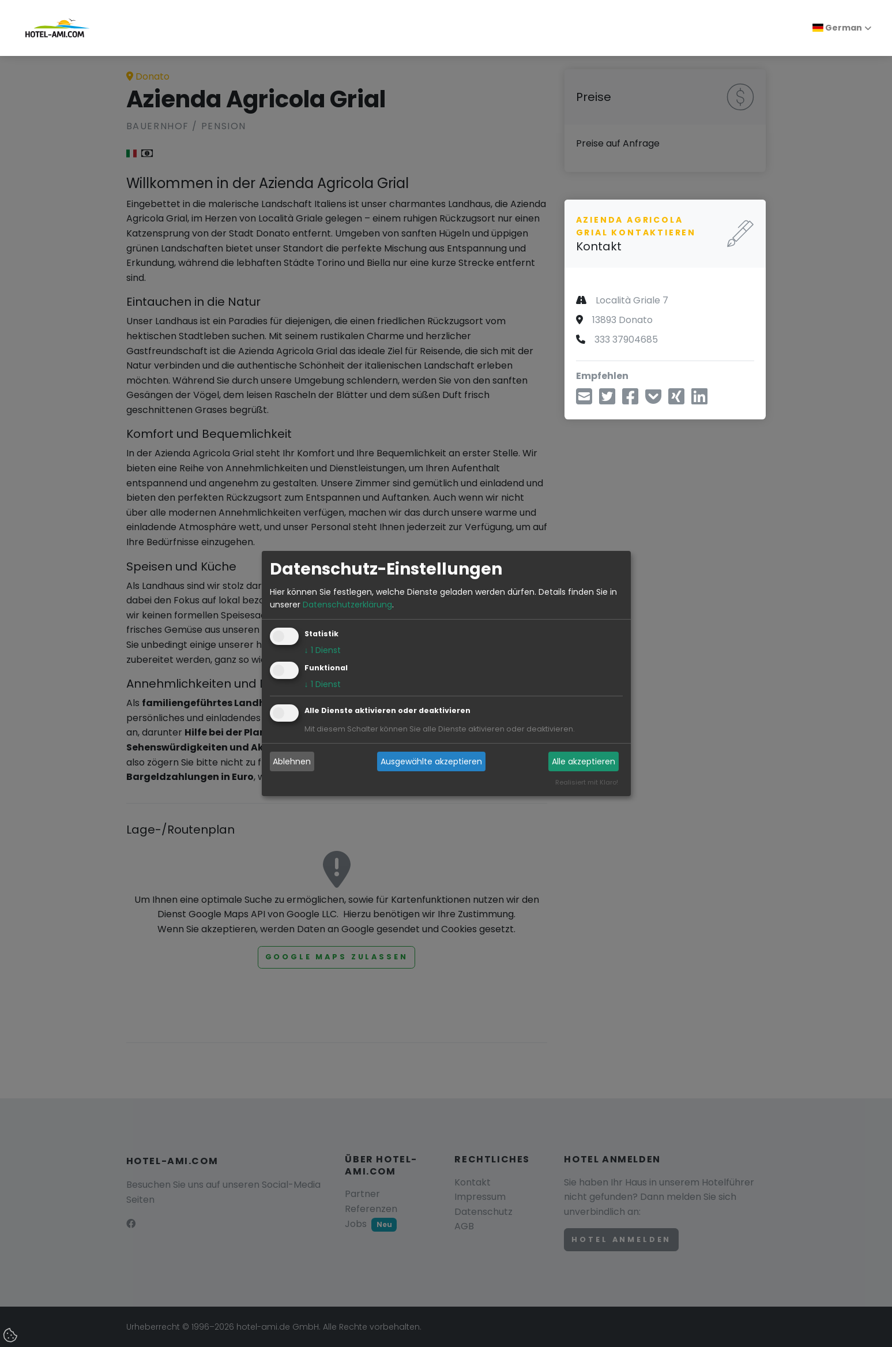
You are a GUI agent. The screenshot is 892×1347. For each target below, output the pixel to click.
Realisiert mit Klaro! (586, 782)
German (837, 27)
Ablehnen (292, 761)
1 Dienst (322, 650)
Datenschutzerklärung (347, 604)
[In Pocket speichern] (653, 400)
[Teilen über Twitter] (607, 400)
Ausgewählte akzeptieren (431, 761)
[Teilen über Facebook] (630, 400)
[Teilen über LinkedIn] (699, 400)
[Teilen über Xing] (676, 400)
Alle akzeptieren (583, 761)
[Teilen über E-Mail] (584, 400)
